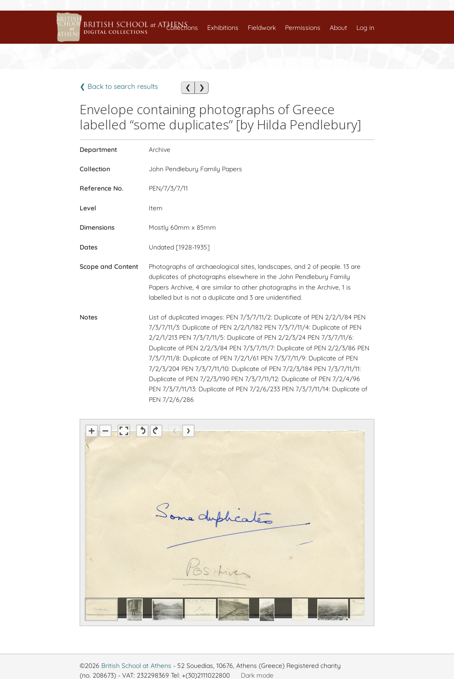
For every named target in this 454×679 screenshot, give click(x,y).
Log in (365, 27)
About (338, 27)
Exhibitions (223, 27)
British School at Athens (136, 666)
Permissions (302, 27)
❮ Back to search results (119, 86)
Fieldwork (262, 27)
